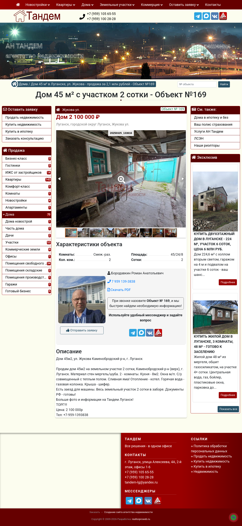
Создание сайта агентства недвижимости (128, 512)
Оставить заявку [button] (184, 5)
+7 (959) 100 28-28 (101, 19)
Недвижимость (206, 471)
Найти (224, 84)
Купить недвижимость (212, 461)
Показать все (228, 409)
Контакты (213, 5)
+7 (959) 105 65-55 (101, 14)
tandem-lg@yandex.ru (141, 482)
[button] (121, 177)
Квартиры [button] (66, 5)
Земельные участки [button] (117, 5)
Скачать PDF (119, 290)
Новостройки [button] (38, 5)
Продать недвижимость (213, 456)
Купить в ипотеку (207, 466)
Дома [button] (87, 5)
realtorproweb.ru (141, 519)
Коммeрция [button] (152, 5)
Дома (23, 84)
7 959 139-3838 (121, 281)
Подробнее (228, 282)
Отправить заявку (81, 330)
